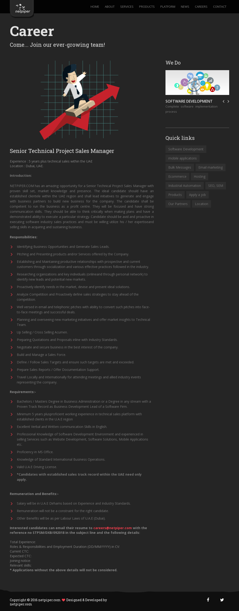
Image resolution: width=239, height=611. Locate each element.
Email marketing (210, 167)
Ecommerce (177, 176)
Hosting (199, 176)
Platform (167, 6)
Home (95, 6)
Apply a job (197, 194)
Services (127, 6)
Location (201, 204)
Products (147, 6)
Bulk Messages (179, 167)
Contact (219, 6)
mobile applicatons (182, 158)
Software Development (189, 101)
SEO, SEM (215, 185)
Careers (201, 6)
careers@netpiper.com (113, 528)
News (185, 6)
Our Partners (178, 204)
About (110, 6)
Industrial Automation (184, 185)
